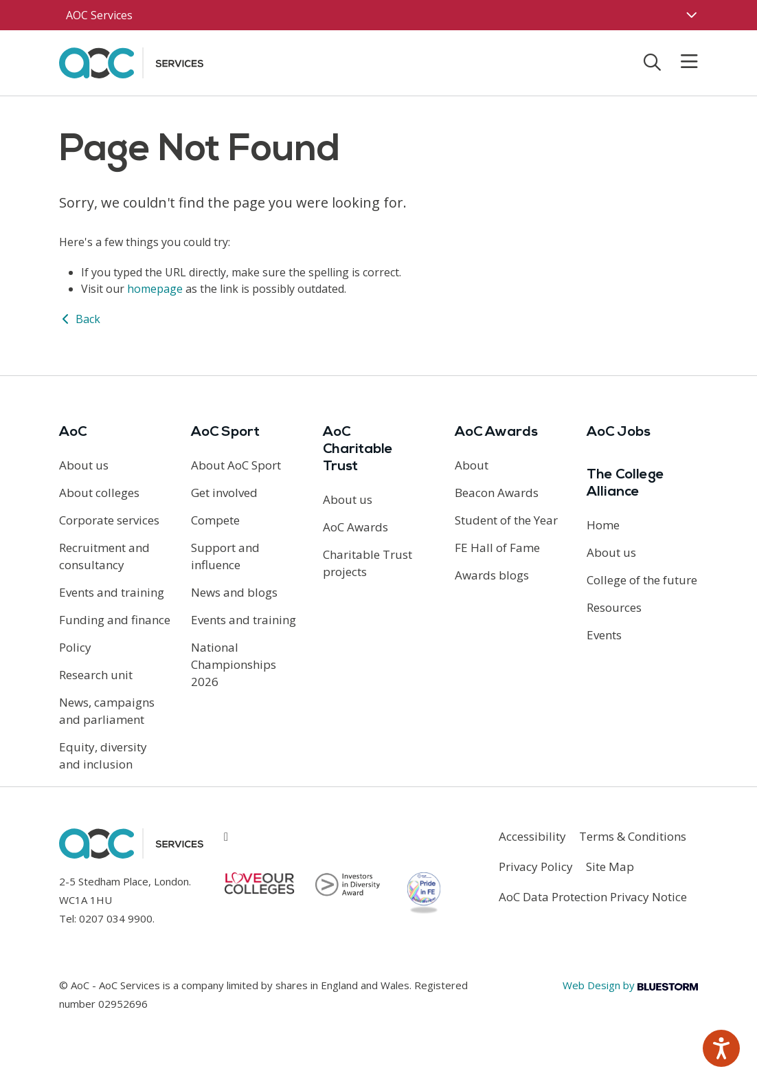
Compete (215, 520)
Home (603, 525)
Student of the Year (506, 520)
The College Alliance (625, 483)
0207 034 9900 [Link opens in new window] (115, 918)
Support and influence (225, 556)
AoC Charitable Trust (358, 450)
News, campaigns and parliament (107, 710)
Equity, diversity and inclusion (103, 755)
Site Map (610, 866)
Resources (614, 607)
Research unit (96, 675)
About (471, 465)
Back (79, 319)
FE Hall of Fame (497, 547)
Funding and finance (114, 620)
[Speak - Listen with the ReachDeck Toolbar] (721, 1048)
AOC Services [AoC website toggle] (99, 15)
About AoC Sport (236, 465)
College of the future (642, 580)
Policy (75, 647)
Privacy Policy (536, 866)
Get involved (224, 492)
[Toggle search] (652, 61)
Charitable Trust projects (367, 562)
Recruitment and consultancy (104, 556)
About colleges (99, 492)
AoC (73, 432)
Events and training (111, 592)
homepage (155, 288)
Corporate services (109, 520)
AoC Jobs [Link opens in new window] (619, 432)
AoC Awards (355, 527)
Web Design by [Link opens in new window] (630, 985)
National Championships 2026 (233, 664)
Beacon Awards (497, 492)
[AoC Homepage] (131, 61)
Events (604, 635)
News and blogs (234, 592)
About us (84, 465)
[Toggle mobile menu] (681, 61)
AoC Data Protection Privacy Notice (593, 897)
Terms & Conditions (632, 836)
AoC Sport (225, 432)
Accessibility (532, 836)
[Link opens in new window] (226, 836)
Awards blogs (492, 575)
